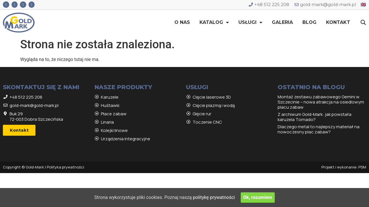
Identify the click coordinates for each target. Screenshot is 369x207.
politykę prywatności (214, 197)
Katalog (214, 22)
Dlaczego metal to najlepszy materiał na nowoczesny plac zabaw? (318, 129)
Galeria (282, 22)
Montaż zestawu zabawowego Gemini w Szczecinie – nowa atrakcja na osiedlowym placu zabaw (321, 102)
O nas (182, 22)
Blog (309, 22)
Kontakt (338, 22)
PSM (362, 167)
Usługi (250, 22)
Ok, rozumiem (257, 197)
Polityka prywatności (65, 167)
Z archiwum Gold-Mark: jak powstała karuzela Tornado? (314, 116)
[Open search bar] (363, 22)
